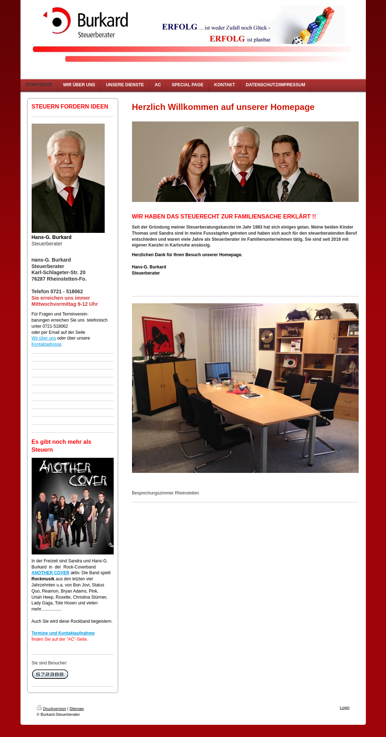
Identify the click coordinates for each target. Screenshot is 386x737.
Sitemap (76, 708)
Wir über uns (44, 338)
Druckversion (51, 708)
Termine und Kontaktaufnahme (63, 633)
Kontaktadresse (47, 344)
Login (345, 707)
